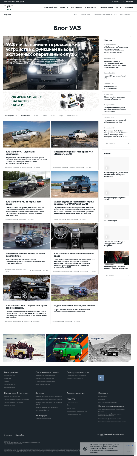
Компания (129, 7)
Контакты (129, 1)
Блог (68, 405)
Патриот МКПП (9, 375)
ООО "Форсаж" (9, 1)
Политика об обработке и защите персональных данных (110, 415)
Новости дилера (72, 402)
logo (11, 7)
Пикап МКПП (8, 378)
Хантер (6, 381)
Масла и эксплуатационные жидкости (49, 396)
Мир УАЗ (119, 7)
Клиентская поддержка (75, 378)
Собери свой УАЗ (10, 384)
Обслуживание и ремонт (47, 372)
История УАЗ (125, 14)
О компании (102, 396)
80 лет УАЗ (85, 14)
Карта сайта (20, 435)
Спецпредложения (106, 7)
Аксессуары (41, 415)
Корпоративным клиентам (107, 402)
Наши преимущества (43, 384)
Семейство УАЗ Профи (12, 396)
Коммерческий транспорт (16, 393)
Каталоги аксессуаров (43, 418)
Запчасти (40, 393)
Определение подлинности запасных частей (49, 403)
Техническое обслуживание (45, 375)
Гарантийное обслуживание (76, 375)
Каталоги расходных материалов (47, 407)
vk (101, 378)
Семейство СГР (9, 405)
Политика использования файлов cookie (112, 422)
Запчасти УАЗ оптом (42, 410)
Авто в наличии (76, 7)
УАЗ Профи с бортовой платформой (16, 399)
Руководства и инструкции (45, 378)
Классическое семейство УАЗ (105, 14)
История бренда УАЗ (74, 414)
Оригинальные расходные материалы (49, 399)
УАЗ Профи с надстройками (13, 402)
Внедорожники (11, 372)
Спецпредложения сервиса (45, 381)
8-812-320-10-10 (119, 1)
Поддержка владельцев (78, 372)
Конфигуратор (90, 7)
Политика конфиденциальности (109, 419)
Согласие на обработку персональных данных (111, 410)
